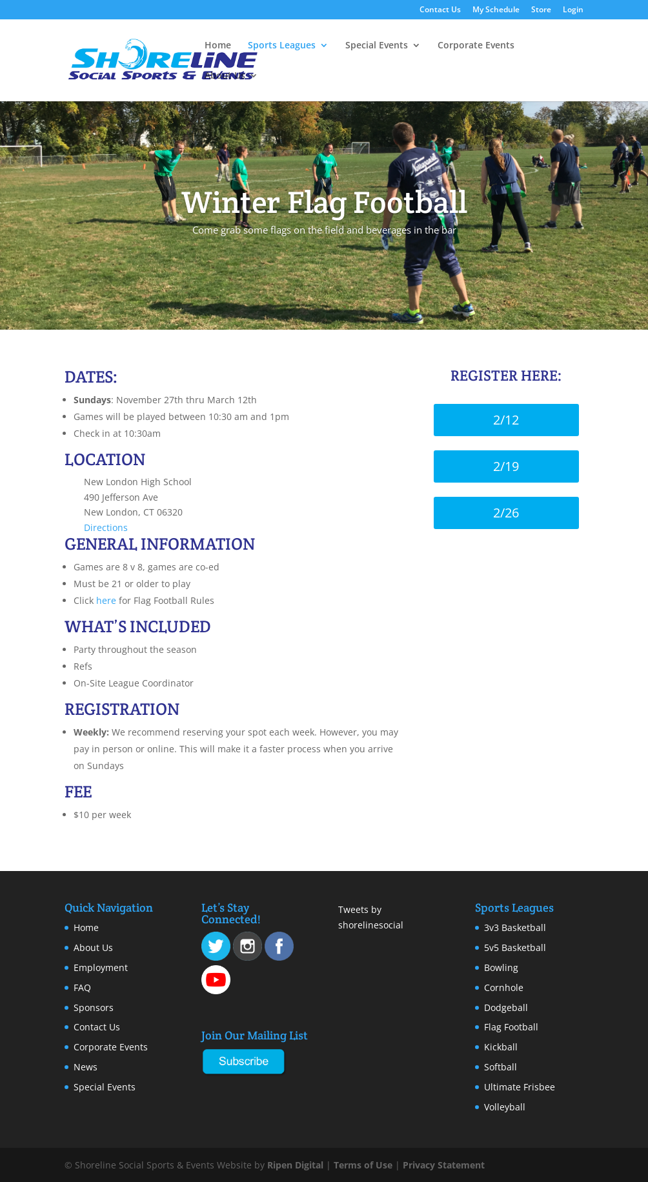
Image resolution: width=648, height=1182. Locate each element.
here (106, 600)
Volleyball (504, 1107)
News (85, 1067)
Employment (101, 967)
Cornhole (503, 987)
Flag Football (511, 1027)
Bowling (501, 967)
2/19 (506, 466)
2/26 (506, 512)
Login (573, 10)
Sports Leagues (282, 46)
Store (541, 10)
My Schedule (496, 10)
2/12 (506, 419)
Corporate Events (476, 46)
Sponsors (94, 1007)
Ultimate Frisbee (519, 1087)
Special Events (376, 46)
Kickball (501, 1047)
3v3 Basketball (515, 927)
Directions (106, 527)
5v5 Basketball (515, 947)
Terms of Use (363, 1165)
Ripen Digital (295, 1165)
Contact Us (440, 10)
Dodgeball (506, 1007)
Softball (500, 1067)
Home (218, 46)
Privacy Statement (444, 1165)
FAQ (82, 987)
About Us (225, 76)
